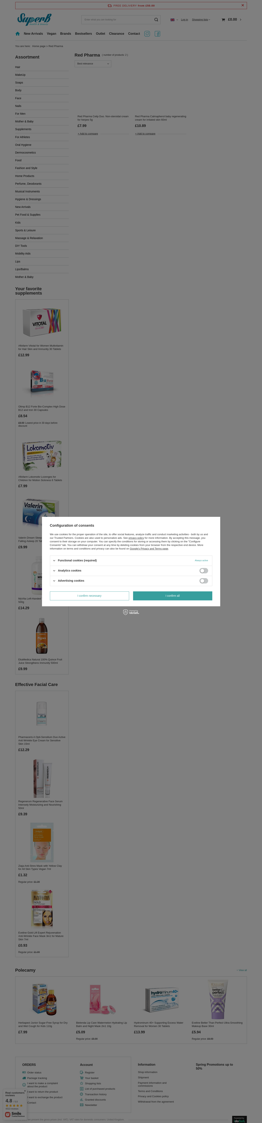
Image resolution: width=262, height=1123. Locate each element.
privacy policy (136, 537)
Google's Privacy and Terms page (149, 548)
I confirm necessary (89, 595)
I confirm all (173, 595)
